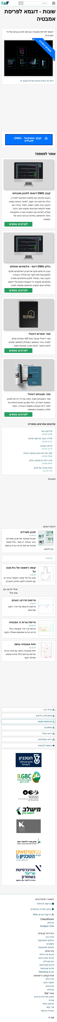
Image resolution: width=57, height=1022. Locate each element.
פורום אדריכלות (47, 954)
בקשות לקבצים (46, 745)
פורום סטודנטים (47, 965)
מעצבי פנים (48, 982)
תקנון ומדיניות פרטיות (44, 996)
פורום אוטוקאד (47, 968)
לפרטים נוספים (18, 224)
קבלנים (50, 989)
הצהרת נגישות (47, 1010)
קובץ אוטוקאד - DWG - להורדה (30, 140)
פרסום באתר (48, 1003)
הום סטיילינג (48, 961)
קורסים (50, 922)
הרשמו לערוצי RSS (43, 914)
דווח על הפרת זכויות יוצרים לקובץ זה (37, 81)
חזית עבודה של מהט (43, 468)
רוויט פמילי (48, 733)
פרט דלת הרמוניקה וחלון (40, 460)
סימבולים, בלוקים (45, 715)
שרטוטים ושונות (46, 721)
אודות (51, 1000)
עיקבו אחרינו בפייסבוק (42, 909)
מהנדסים (50, 986)
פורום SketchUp (46, 972)
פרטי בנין (49, 709)
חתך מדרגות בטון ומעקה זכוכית (38, 453)
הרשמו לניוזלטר (45, 903)
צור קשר (50, 1007)
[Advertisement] (28, 108)
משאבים (49, 727)
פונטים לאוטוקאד (46, 947)
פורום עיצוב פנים (46, 958)
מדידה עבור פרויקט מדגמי (40, 438)
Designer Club (47, 926)
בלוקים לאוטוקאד (46, 940)
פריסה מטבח (46, 446)
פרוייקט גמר (46, 431)
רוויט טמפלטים (46, 739)
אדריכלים (50, 979)
